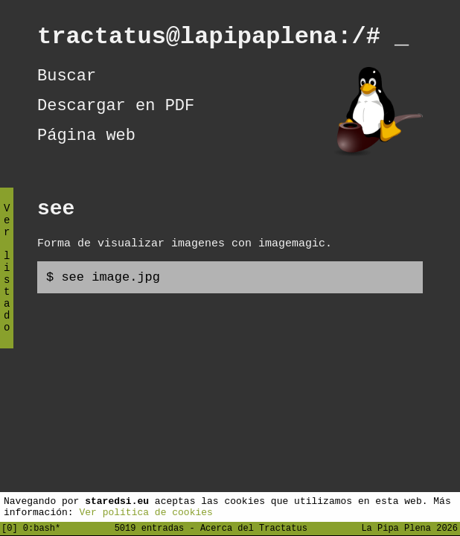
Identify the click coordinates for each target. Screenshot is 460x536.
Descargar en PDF (115, 116)
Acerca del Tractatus (253, 527)
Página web (86, 149)
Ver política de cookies (145, 511)
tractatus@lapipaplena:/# (223, 39)
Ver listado (7, 280)
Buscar (66, 82)
